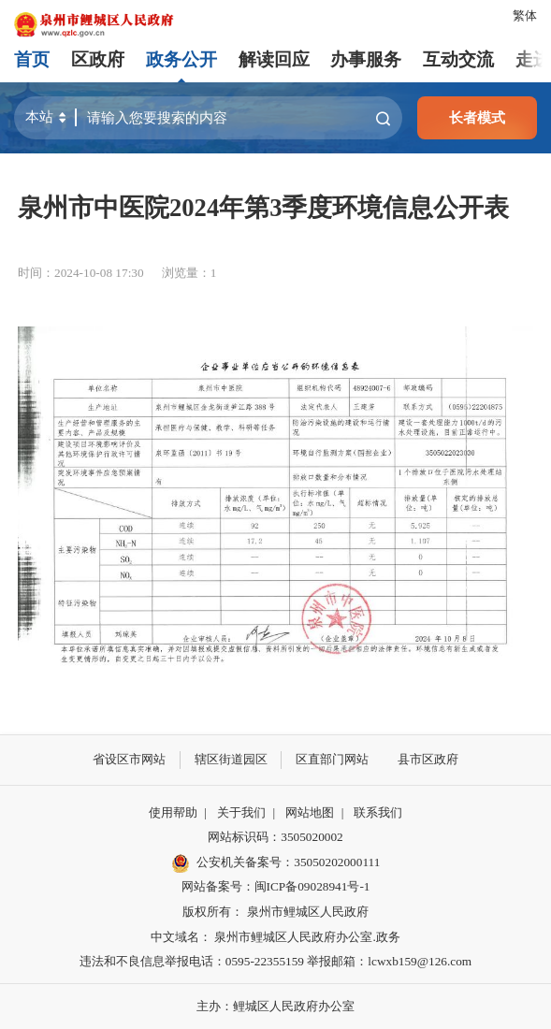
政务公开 (181, 59)
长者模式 (477, 117)
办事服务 (365, 59)
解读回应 (274, 59)
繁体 (525, 15)
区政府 (97, 59)
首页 (32, 59)
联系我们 (378, 812)
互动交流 (458, 59)
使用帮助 (173, 812)
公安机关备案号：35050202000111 (276, 863)
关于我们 (241, 812)
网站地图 (309, 812)
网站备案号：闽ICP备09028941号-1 (275, 886)
